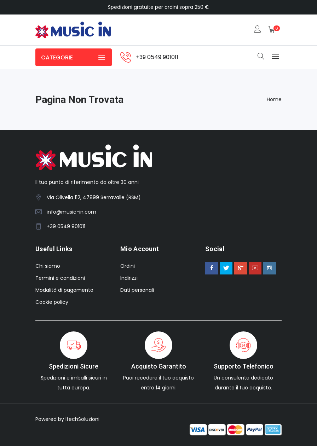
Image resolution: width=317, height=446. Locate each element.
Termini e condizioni (60, 278)
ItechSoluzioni (82, 419)
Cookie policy (51, 302)
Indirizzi (129, 278)
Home (274, 99)
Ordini (127, 266)
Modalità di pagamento (64, 290)
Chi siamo (47, 266)
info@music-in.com (71, 211)
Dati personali (137, 290)
